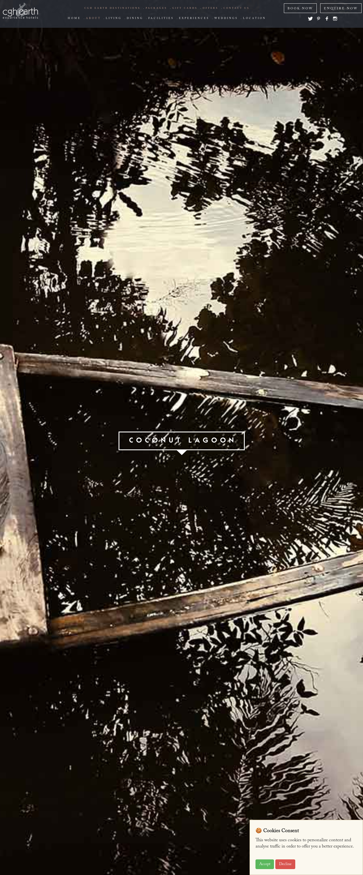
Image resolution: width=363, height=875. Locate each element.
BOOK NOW (300, 8)
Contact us (236, 8)
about (93, 18)
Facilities (161, 18)
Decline (285, 864)
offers (210, 8)
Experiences (194, 18)
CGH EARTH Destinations (112, 8)
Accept (264, 864)
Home (74, 18)
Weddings (226, 18)
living (114, 18)
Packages (156, 8)
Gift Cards (185, 8)
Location (254, 18)
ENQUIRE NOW (341, 8)
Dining (135, 18)
